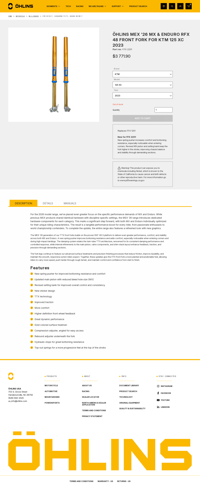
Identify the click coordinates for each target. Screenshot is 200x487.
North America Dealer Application (94, 404)
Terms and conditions (94, 410)
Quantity (116, 110)
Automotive (51, 391)
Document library (129, 385)
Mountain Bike (52, 397)
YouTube (163, 400)
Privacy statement (92, 416)
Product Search (128, 391)
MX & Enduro (34, 16)
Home (10, 16)
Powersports (52, 403)
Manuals (70, 203)
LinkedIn (163, 407)
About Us (87, 385)
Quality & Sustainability (132, 408)
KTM (117, 74)
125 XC (118, 85)
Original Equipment (129, 403)
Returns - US (124, 481)
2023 (117, 95)
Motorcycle (20, 16)
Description (23, 203)
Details (48, 203)
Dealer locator (90, 397)
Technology (126, 397)
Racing (85, 391)
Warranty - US (105, 481)
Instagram (164, 386)
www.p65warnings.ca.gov (132, 180)
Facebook (164, 393)
